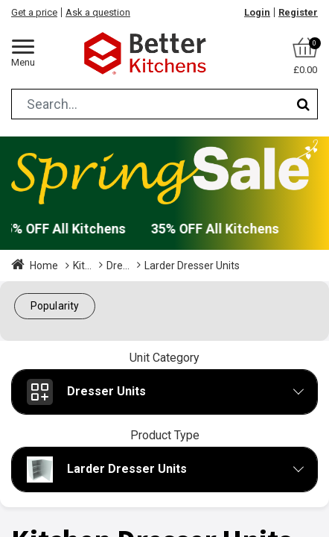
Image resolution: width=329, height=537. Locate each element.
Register (298, 12)
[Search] (303, 104)
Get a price (34, 12)
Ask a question (98, 12)
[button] (54, 306)
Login (257, 12)
